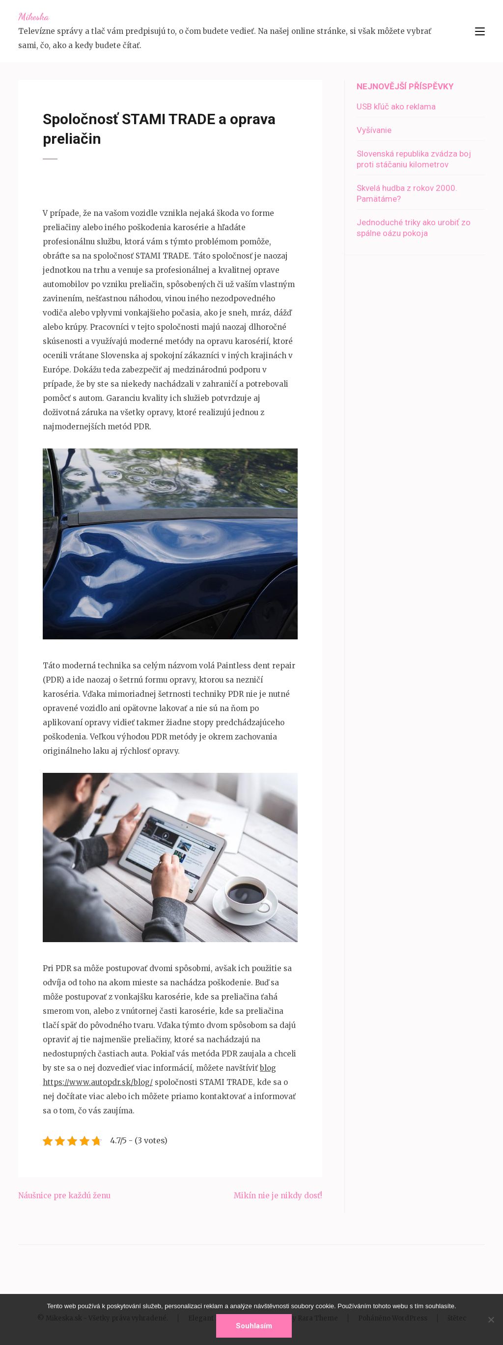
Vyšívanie (374, 130)
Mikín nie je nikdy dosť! (278, 1195)
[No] (491, 1319)
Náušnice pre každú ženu (64, 1195)
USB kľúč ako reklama (396, 106)
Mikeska (33, 17)
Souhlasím (254, 1325)
